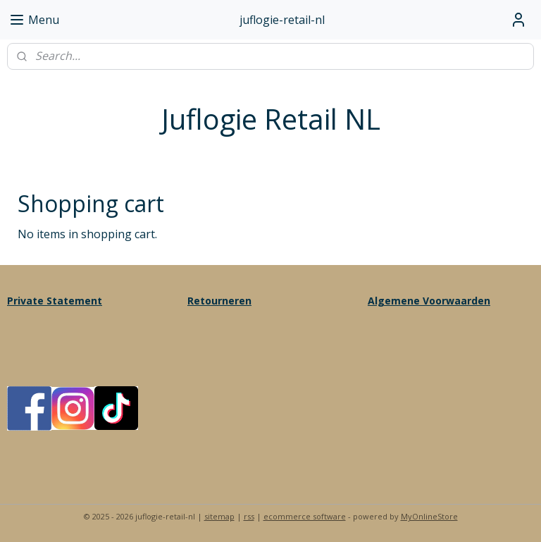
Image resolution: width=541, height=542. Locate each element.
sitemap (219, 516)
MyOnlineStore (429, 516)
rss (249, 516)
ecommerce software (304, 516)
